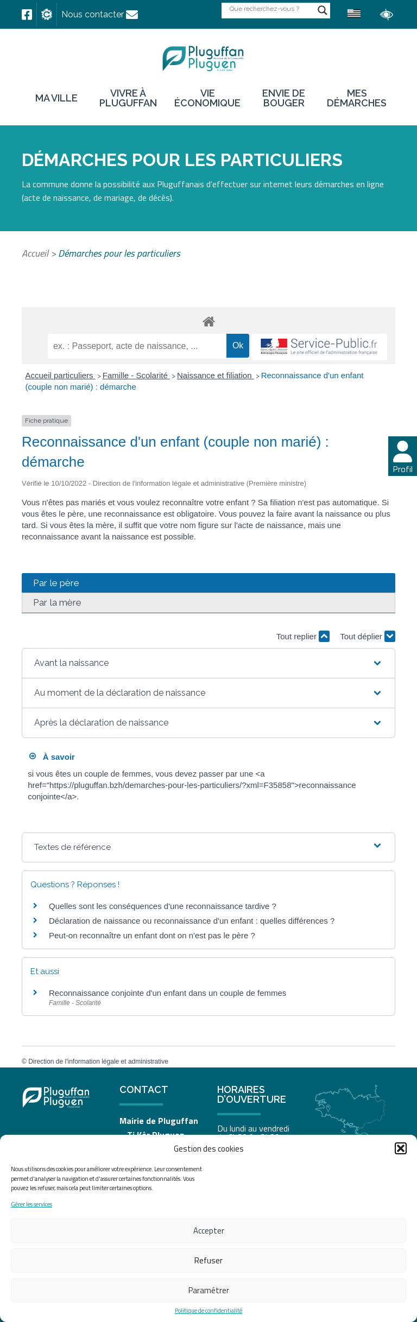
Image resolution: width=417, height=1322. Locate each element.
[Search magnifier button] (322, 10)
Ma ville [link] (56, 98)
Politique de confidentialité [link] (208, 1311)
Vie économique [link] (207, 98)
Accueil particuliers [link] (61, 375)
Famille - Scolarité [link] (136, 375)
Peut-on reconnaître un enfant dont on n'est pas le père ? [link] (152, 935)
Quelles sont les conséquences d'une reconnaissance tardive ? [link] (162, 906)
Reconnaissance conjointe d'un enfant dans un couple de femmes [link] (167, 992)
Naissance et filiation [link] (215, 375)
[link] (27, 15)
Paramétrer (208, 1290)
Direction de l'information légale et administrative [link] (98, 1061)
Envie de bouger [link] (283, 98)
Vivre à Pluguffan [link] (128, 98)
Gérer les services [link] (31, 1204)
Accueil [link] (35, 253)
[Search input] (271, 8)
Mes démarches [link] (357, 98)
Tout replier (303, 636)
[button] (400, 1148)
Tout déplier (367, 636)
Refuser (208, 1260)
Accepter (208, 1230)
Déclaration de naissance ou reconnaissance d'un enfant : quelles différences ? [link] (191, 920)
